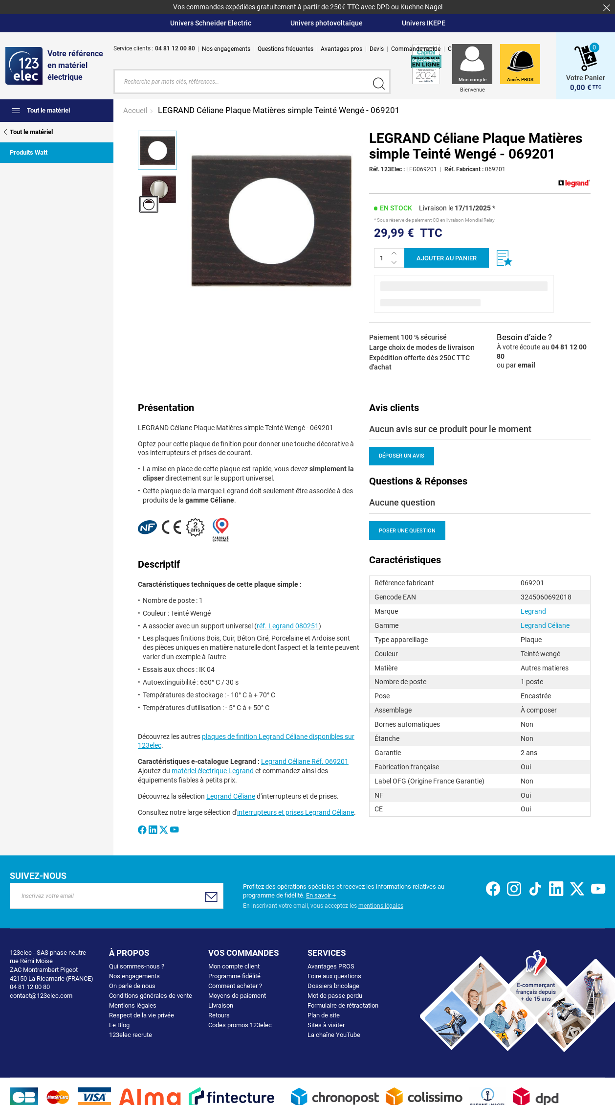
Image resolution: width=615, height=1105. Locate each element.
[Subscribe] (211, 895)
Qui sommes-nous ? (136, 965)
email (526, 364)
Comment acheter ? (235, 985)
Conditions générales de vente (150, 994)
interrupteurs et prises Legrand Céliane (295, 811)
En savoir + (321, 894)
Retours (219, 1014)
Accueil (136, 109)
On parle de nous (132, 985)
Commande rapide (415, 49)
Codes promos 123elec (240, 1024)
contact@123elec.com (41, 994)
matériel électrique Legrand (213, 770)
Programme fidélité (234, 975)
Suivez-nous (38, 875)
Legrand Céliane (230, 795)
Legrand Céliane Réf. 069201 (305, 760)
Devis (377, 49)
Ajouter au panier (447, 257)
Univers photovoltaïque (326, 23)
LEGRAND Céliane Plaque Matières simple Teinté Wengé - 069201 (279, 109)
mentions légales (380, 904)
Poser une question (407, 530)
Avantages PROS (331, 965)
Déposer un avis (401, 455)
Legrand (533, 610)
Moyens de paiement (237, 994)
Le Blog (119, 1024)
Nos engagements (226, 49)
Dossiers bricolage (333, 985)
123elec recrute (130, 1033)
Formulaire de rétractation (343, 1004)
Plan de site (324, 1014)
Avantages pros (341, 49)
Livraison (220, 1004)
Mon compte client (234, 965)
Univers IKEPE (423, 23)
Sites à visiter (326, 1024)
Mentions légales (132, 1004)
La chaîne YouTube (334, 1033)
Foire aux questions (334, 975)
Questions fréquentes (285, 49)
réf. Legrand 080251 (288, 624)
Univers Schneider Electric (210, 23)
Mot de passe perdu (335, 994)
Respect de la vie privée (141, 1014)
